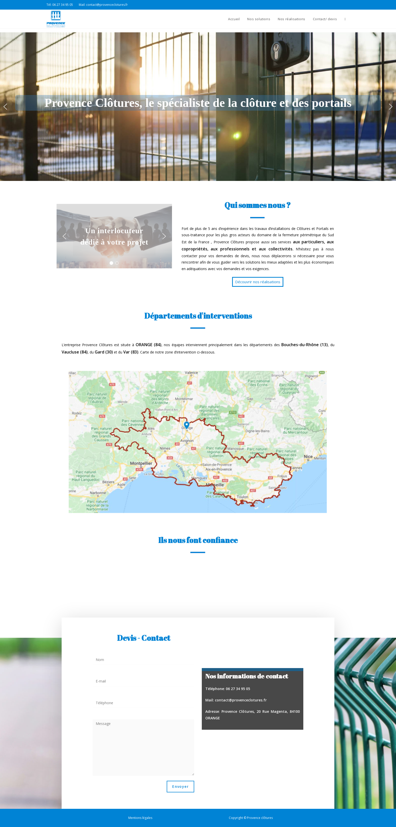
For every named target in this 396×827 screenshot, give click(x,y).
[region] (198, 106)
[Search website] (345, 19)
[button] (5, 107)
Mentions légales (140, 818)
